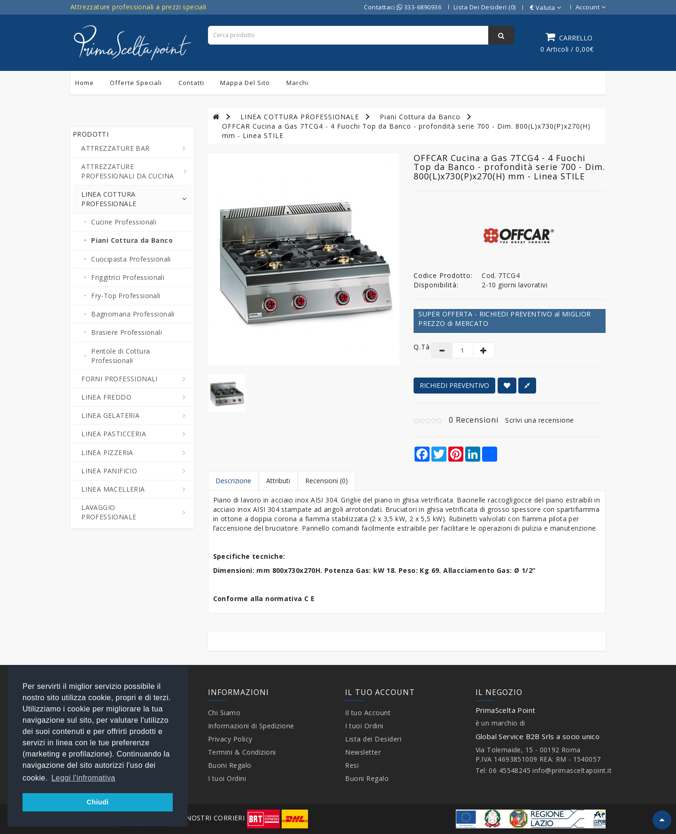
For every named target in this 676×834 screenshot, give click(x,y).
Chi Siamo (224, 712)
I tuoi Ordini (227, 778)
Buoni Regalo (230, 765)
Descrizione (233, 480)
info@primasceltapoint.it (572, 770)
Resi (352, 765)
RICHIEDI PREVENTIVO (454, 385)
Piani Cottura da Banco (420, 116)
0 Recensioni (474, 420)
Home (84, 82)
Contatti (191, 82)
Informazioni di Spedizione (251, 725)
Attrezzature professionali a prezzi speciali (138, 6)
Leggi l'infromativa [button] (83, 778)
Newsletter (363, 752)
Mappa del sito (245, 82)
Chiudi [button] (97, 802)
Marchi (297, 82)
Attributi (278, 480)
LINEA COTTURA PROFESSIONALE (299, 116)
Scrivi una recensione (539, 420)
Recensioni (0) (326, 480)
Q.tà (415, 346)
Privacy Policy (230, 738)
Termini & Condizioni (242, 752)
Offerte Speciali (136, 82)
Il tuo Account (368, 712)
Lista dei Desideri (373, 738)
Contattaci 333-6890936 (402, 7)
